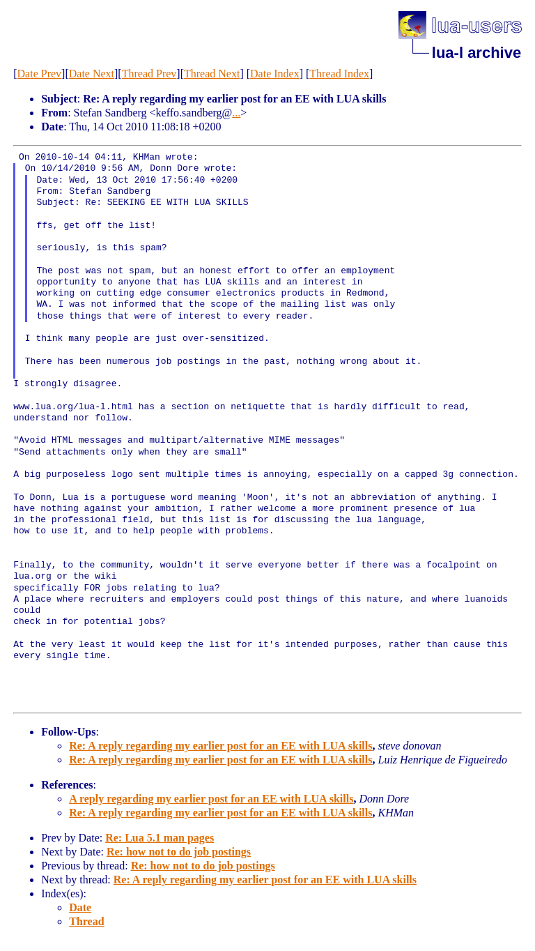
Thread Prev (149, 73)
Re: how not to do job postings (179, 852)
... (236, 113)
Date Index (275, 73)
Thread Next (212, 73)
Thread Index (339, 73)
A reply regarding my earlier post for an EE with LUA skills (211, 799)
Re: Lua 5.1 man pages (159, 838)
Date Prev (39, 73)
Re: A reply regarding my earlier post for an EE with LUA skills (220, 746)
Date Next (91, 73)
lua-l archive (476, 52)
